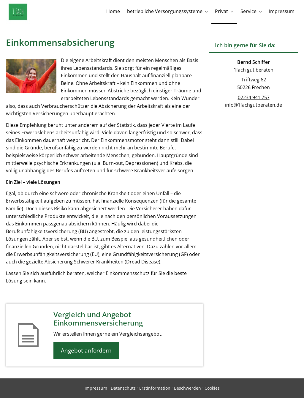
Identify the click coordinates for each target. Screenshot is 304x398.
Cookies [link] (212, 388)
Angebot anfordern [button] (86, 350)
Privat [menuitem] (221, 11)
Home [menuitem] (113, 11)
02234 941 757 (254, 97)
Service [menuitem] (248, 11)
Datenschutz (123, 388)
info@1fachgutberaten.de (253, 105)
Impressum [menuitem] (281, 11)
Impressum (96, 388)
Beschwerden (187, 388)
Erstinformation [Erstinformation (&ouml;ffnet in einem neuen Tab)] (154, 388)
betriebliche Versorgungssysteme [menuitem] (164, 11)
